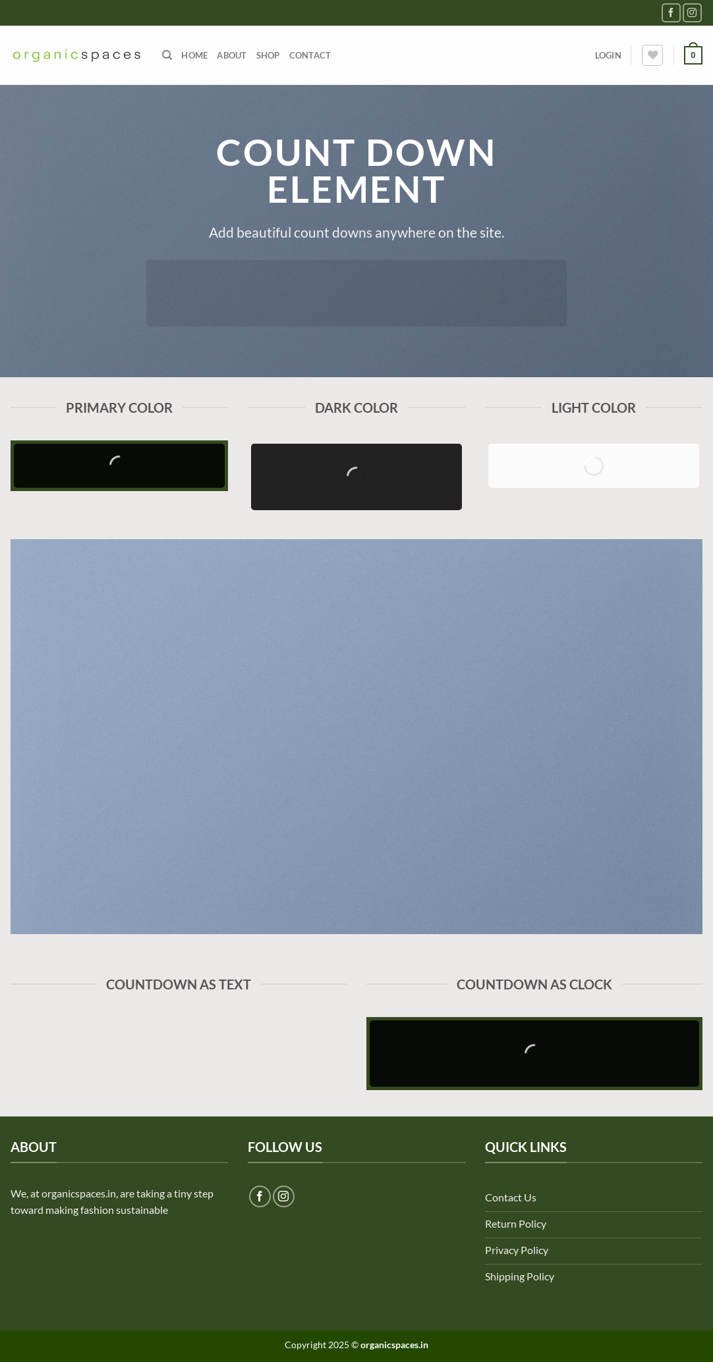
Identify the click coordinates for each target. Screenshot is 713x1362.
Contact (310, 55)
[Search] (167, 55)
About (231, 55)
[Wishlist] (652, 55)
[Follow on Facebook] (671, 12)
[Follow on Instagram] (692, 12)
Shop (268, 55)
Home (194, 55)
